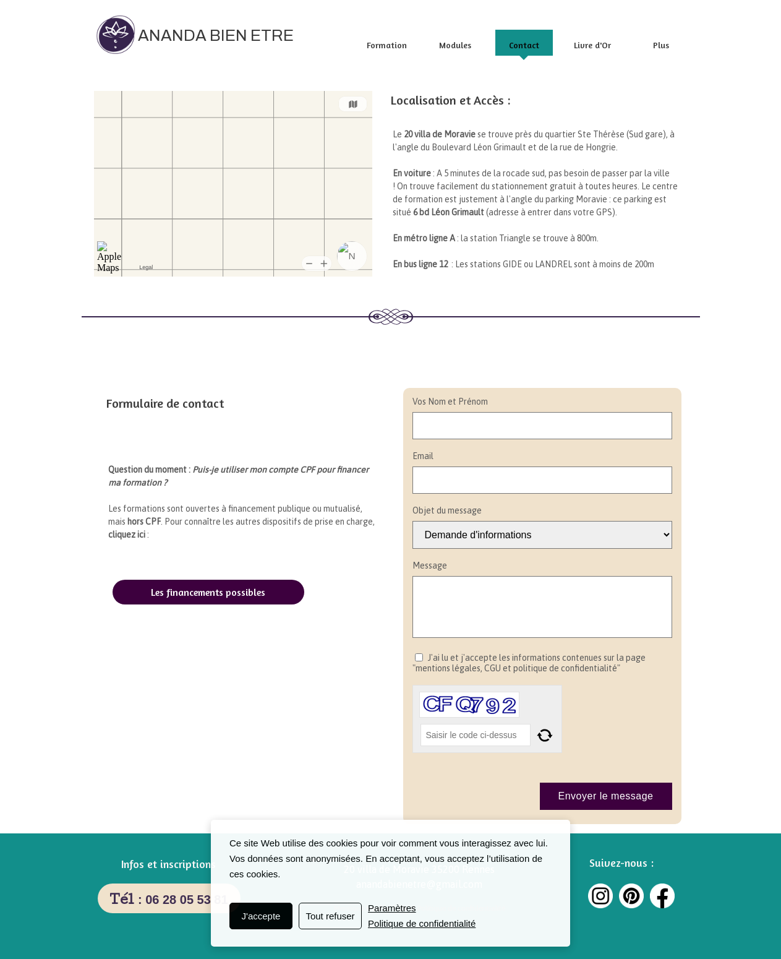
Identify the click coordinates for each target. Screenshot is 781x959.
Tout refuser (329, 916)
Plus (661, 45)
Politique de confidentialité (422, 923)
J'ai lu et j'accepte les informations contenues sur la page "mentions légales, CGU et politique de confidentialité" (529, 663)
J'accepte (261, 916)
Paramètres (392, 908)
